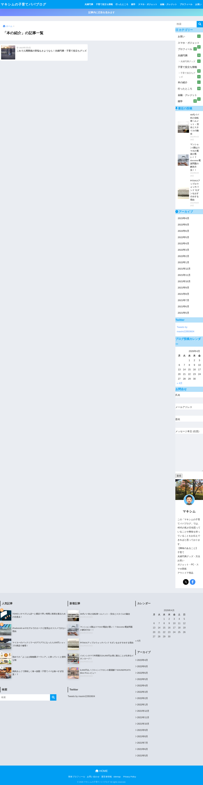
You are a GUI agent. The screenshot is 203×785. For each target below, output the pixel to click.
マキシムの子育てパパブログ (23, 4)
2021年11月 (184, 275)
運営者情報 (106, 777)
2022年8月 (183, 224)
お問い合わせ (93, 777)
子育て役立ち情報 (104, 4)
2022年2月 (183, 256)
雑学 (133, 4)
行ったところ (122, 4)
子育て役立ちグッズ (190, 75)
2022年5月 (183, 237)
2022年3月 (183, 250)
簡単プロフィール (76, 777)
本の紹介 (189, 82)
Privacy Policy (129, 777)
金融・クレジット (168, 4)
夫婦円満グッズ (190, 61)
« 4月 (179, 383)
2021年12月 (184, 268)
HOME (101, 770)
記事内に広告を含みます (101, 12)
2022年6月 (183, 231)
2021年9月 (183, 287)
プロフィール (186, 4)
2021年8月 (183, 294)
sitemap (117, 777)
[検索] (200, 24)
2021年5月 (183, 313)
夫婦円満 (89, 4)
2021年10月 (184, 281)
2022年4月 (183, 243)
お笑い (198, 4)
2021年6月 (183, 306)
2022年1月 (183, 262)
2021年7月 (183, 300)
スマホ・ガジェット (147, 4)
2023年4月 (183, 218)
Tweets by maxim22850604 (81, 696)
